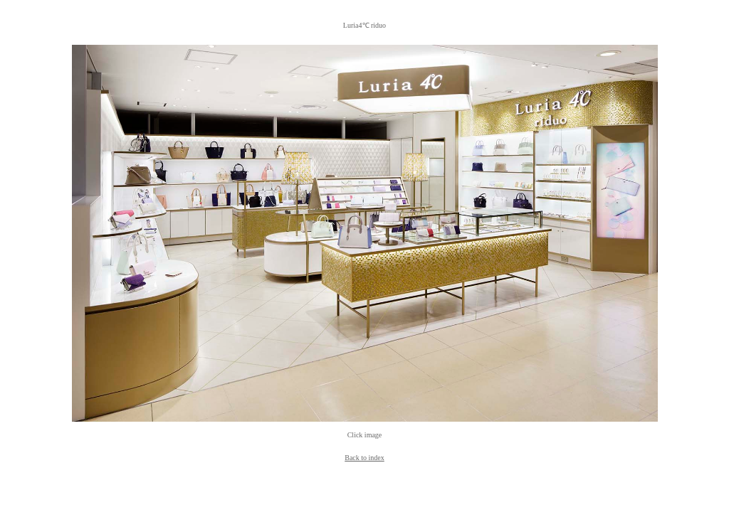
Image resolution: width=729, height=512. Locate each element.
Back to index (364, 458)
